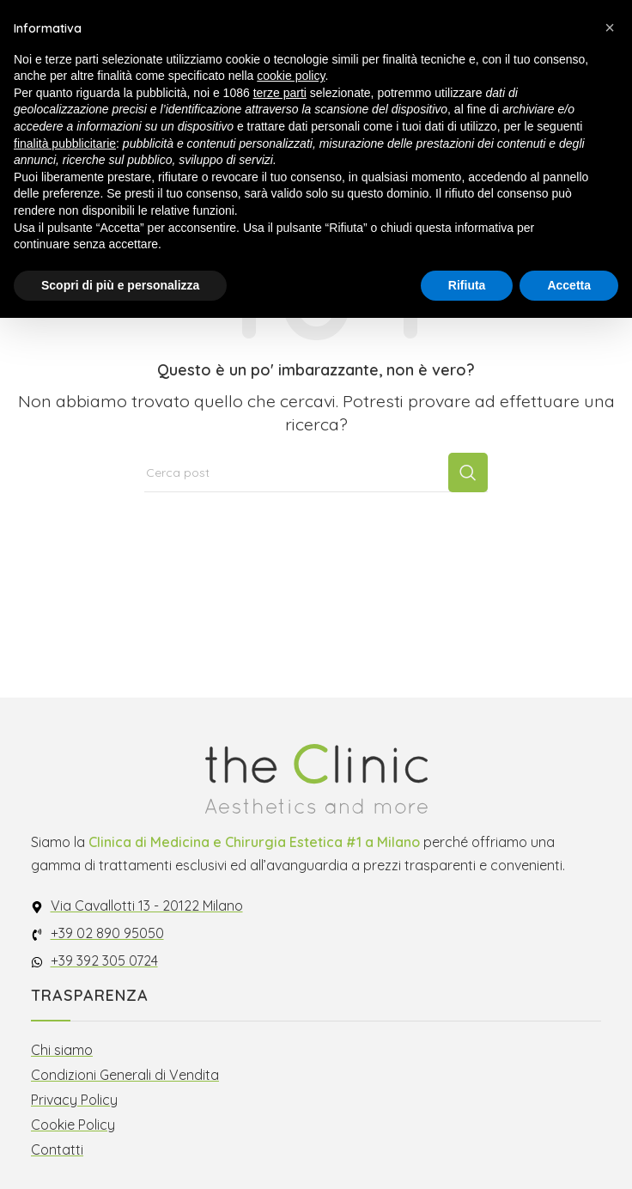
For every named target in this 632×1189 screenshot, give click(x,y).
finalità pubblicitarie (65, 143)
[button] (609, 27)
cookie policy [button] (291, 75)
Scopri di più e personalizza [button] (120, 285)
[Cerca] (316, 472)
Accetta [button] (569, 285)
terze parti (280, 93)
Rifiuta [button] (467, 285)
